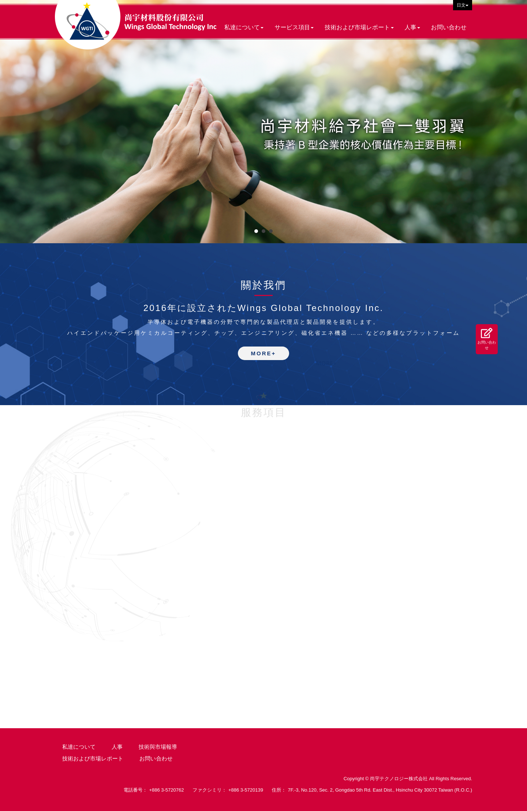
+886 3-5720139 (245, 790)
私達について (79, 747)
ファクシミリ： (210, 790)
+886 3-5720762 (166, 790)
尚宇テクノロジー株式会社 (136, 24)
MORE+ (263, 353)
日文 (462, 5)
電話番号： (135, 790)
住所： (279, 790)
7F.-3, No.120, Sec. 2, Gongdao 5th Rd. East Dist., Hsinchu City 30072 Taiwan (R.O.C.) (380, 790)
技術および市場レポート (92, 758)
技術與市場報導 (158, 747)
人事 (117, 747)
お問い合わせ (487, 338)
